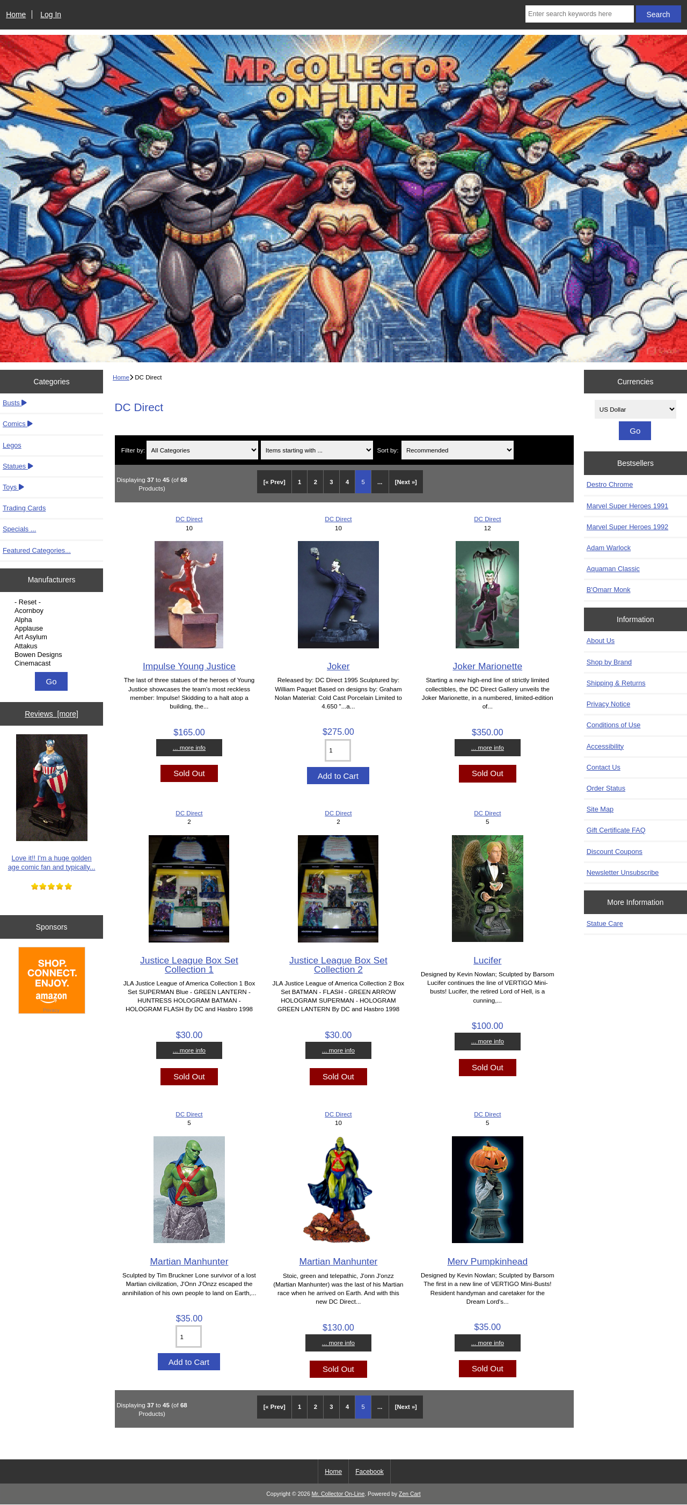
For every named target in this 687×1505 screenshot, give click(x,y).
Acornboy (52, 611)
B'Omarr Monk (609, 590)
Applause (52, 628)
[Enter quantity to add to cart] (338, 750)
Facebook (369, 1471)
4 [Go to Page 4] (347, 482)
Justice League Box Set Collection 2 (338, 964)
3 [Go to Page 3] (331, 482)
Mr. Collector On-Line (338, 1494)
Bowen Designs (52, 655)
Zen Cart (410, 1494)
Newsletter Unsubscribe (623, 872)
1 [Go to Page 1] (299, 482)
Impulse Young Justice (189, 666)
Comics (18, 424)
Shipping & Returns (616, 683)
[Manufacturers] (51, 633)
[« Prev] (275, 482)
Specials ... (19, 529)
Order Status (606, 788)
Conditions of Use (614, 725)
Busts (15, 403)
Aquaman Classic (613, 569)
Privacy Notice (608, 704)
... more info (189, 747)
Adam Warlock (609, 548)
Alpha (52, 620)
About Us (601, 641)
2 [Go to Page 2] (315, 482)
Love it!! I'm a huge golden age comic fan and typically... (52, 802)
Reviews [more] (51, 714)
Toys (13, 487)
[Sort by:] (457, 450)
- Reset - (52, 602)
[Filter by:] (203, 450)
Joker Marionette (488, 666)
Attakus (52, 646)
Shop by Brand (609, 662)
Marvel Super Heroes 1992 (627, 527)
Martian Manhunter (189, 1261)
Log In (50, 14)
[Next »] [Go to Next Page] (406, 482)
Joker (338, 666)
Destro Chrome (610, 484)
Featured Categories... (37, 550)
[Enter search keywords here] (579, 14)
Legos (12, 445)
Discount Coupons (614, 852)
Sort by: (387, 450)
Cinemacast (52, 663)
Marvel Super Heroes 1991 (627, 506)
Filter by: (133, 450)
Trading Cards (24, 508)
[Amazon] (51, 981)
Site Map (600, 809)
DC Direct (189, 518)
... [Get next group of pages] (379, 482)
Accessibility (605, 746)
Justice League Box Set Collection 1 (189, 964)
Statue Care (605, 923)
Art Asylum (52, 637)
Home (16, 14)
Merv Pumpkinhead (487, 1261)
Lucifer (487, 960)
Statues (18, 466)
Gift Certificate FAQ (616, 830)
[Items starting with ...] (317, 450)
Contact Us (603, 767)
